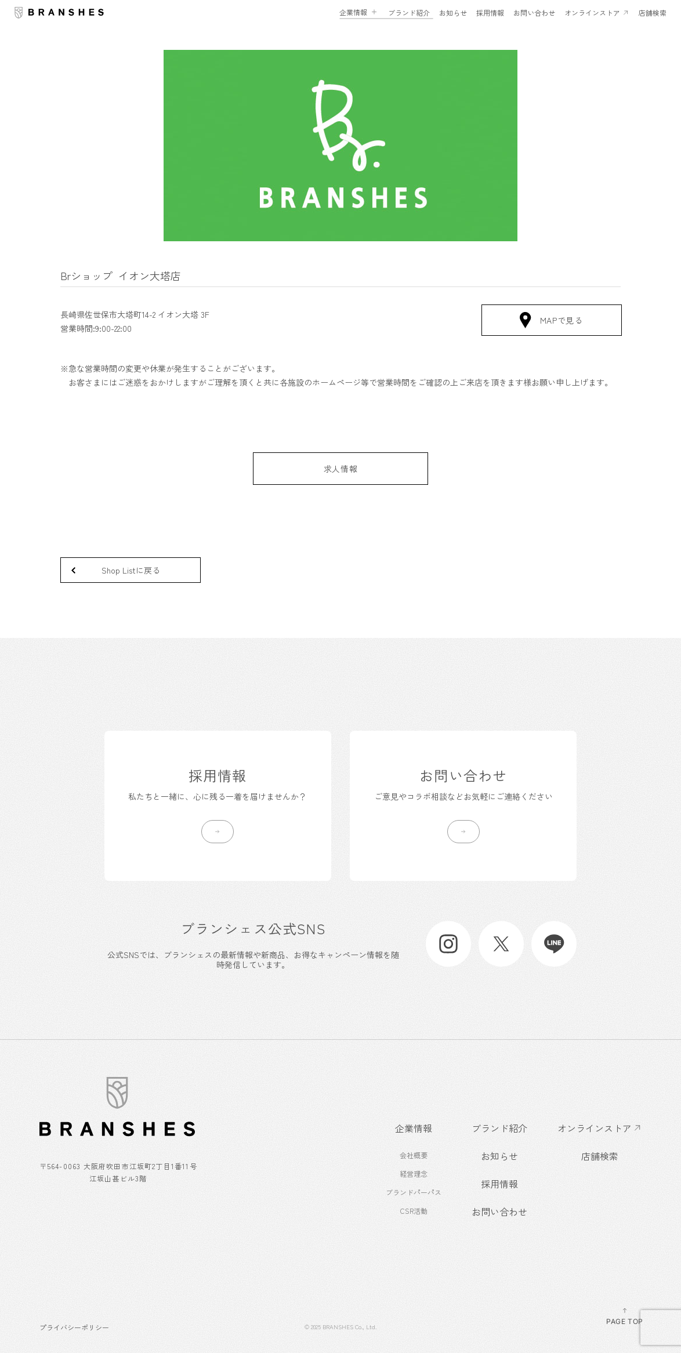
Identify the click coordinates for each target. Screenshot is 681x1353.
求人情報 (341, 468)
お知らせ (453, 12)
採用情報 (490, 12)
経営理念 (414, 1173)
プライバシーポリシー (74, 1327)
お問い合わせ (534, 12)
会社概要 (414, 1155)
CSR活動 (414, 1211)
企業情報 (353, 12)
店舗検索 (652, 12)
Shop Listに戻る (131, 570)
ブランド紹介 (409, 12)
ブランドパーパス (413, 1192)
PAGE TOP (624, 1316)
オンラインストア (592, 12)
